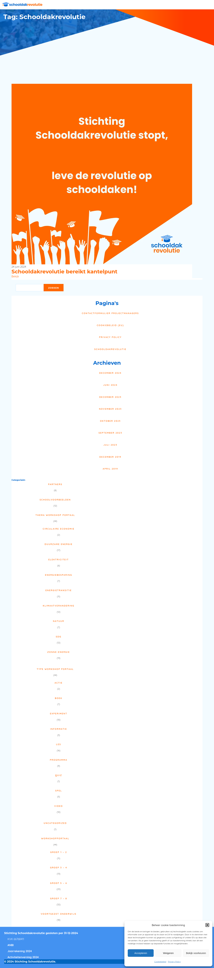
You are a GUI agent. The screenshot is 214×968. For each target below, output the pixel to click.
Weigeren (168, 953)
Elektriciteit (58, 559)
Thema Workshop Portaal (55, 515)
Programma (58, 759)
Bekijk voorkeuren (196, 953)
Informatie (58, 729)
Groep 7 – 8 (58, 898)
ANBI (11, 945)
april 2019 (110, 468)
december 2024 (110, 373)
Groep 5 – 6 (58, 883)
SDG (58, 636)
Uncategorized (55, 823)
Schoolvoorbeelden (55, 499)
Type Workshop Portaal (55, 669)
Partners (55, 484)
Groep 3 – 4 (58, 867)
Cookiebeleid (160, 961)
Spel (58, 790)
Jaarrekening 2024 (20, 951)
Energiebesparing (58, 575)
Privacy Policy (174, 961)
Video (58, 806)
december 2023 (110, 397)
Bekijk (15, 276)
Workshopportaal (55, 838)
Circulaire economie (58, 528)
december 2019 (110, 456)
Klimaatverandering (58, 605)
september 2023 (110, 432)
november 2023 (110, 408)
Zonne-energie (58, 652)
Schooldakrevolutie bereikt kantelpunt (64, 271)
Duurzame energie (59, 544)
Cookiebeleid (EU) (110, 325)
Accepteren (140, 953)
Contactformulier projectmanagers (110, 313)
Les (58, 744)
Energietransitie (58, 590)
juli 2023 (110, 444)
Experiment (58, 713)
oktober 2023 (110, 421)
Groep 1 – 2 (58, 852)
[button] (207, 925)
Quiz (58, 775)
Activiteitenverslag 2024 (23, 957)
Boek (58, 698)
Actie (59, 682)
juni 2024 (110, 385)
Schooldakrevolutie (110, 349)
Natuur (58, 621)
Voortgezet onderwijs (58, 913)
